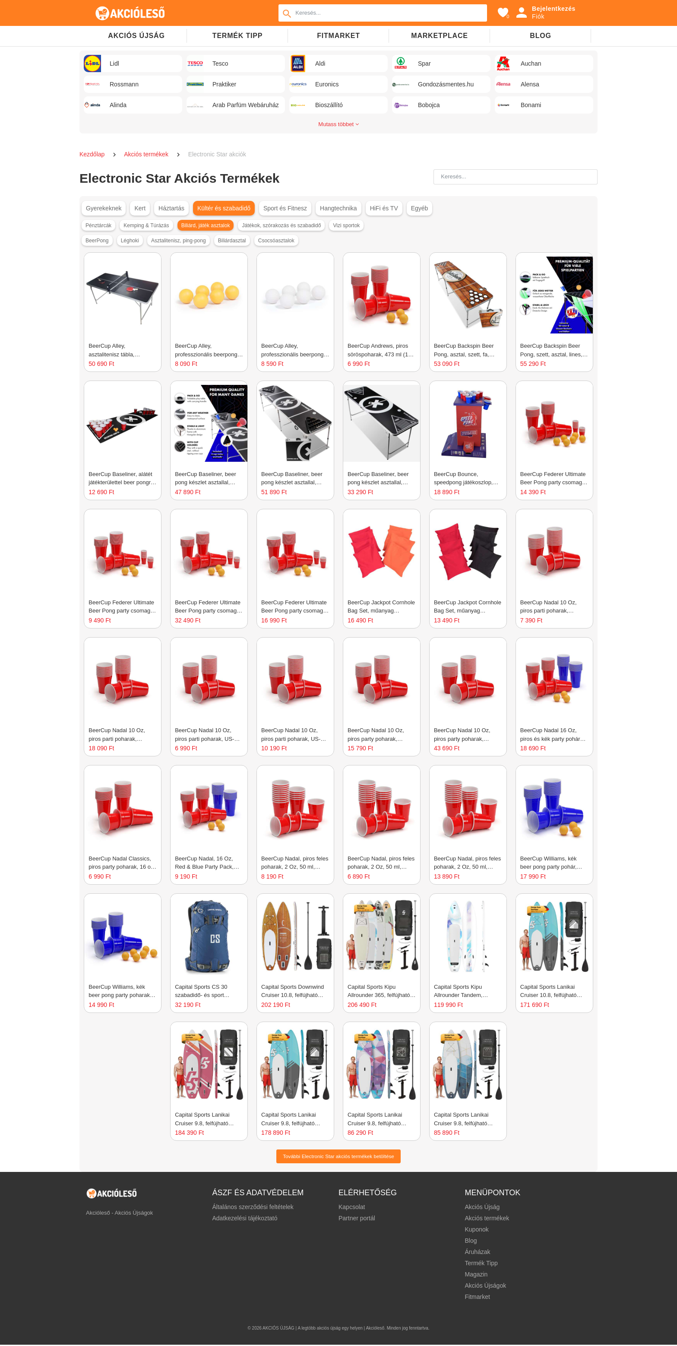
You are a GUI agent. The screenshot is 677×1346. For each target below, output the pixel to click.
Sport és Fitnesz (285, 208)
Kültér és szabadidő (223, 208)
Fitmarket (338, 35)
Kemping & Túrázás (146, 225)
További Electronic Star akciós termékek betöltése (339, 1157)
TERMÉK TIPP (237, 35)
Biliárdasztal (232, 241)
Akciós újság (136, 35)
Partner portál (356, 1219)
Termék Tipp (481, 1264)
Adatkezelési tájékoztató (245, 1219)
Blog (540, 35)
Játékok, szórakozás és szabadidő (281, 225)
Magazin (476, 1275)
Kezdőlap (92, 154)
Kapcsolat (351, 1208)
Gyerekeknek (103, 208)
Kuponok (476, 1230)
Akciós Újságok (485, 1286)
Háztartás (171, 208)
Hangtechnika (338, 208)
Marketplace (439, 35)
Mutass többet (338, 124)
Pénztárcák (98, 225)
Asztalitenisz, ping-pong (178, 241)
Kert (140, 208)
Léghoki (130, 241)
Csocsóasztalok (276, 241)
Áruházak (477, 1253)
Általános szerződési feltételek (253, 1208)
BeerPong (96, 241)
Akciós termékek (147, 154)
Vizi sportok (346, 225)
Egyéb (419, 208)
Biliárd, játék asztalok (205, 225)
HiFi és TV (384, 208)
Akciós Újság (482, 1208)
